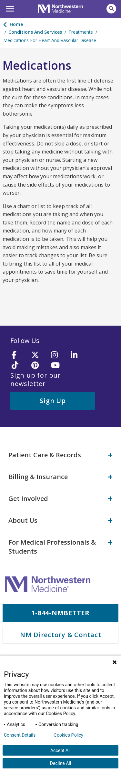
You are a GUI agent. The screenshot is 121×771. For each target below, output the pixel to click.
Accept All (60, 750)
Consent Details (19, 735)
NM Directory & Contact (60, 634)
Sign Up (53, 400)
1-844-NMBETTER (60, 613)
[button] (9, 8)
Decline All (60, 763)
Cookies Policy (68, 735)
